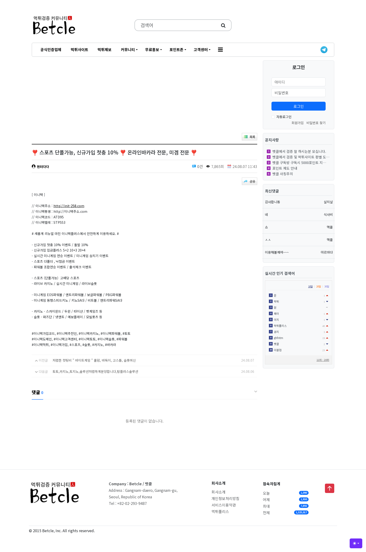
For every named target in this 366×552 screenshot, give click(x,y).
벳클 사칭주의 (280, 173)
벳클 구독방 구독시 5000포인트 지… (296, 162)
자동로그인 (284, 116)
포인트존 (176, 49)
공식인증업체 (50, 49)
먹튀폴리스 (220, 511)
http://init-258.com (68, 205)
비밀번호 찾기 (316, 122)
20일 (318, 286)
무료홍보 (152, 49)
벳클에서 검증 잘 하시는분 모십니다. (296, 151)
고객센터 (201, 49)
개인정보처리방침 (225, 498)
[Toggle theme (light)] (356, 543)
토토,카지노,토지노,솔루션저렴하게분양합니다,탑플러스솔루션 (95, 371)
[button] (220, 50)
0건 (200, 166)
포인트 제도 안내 (282, 168)
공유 (252, 181)
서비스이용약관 (223, 505)
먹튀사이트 (79, 49)
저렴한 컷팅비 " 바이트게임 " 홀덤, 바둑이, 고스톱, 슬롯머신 (94, 360)
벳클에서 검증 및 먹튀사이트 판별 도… (298, 156)
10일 (310, 286)
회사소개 (218, 492)
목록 (252, 137)
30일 (326, 286)
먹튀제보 (105, 49)
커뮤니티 (128, 49)
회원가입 (298, 122)
